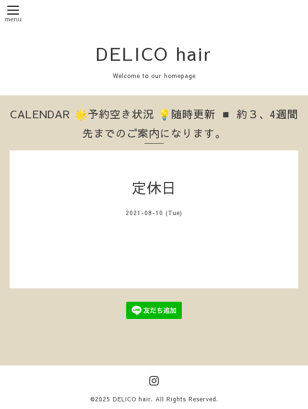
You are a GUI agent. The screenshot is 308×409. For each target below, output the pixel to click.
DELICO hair (154, 53)
